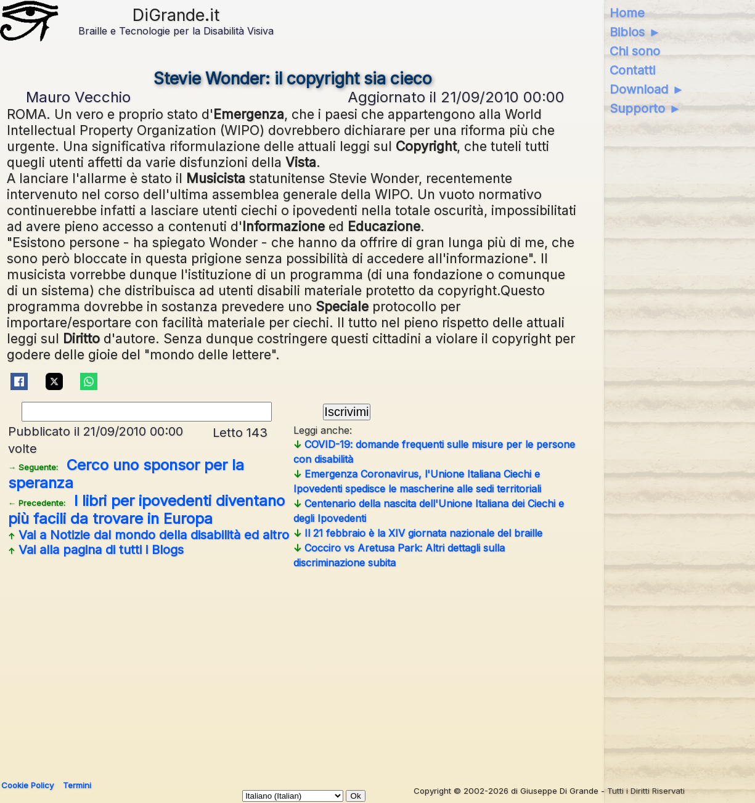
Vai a (148, 535)
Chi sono (635, 51)
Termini (77, 785)
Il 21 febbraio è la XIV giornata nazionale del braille (417, 533)
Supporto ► (645, 108)
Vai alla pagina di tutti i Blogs (96, 549)
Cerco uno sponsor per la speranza (126, 474)
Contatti (632, 70)
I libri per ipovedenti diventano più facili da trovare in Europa (146, 510)
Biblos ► (635, 32)
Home (627, 13)
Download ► (647, 89)
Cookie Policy (27, 785)
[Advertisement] (373, 670)
